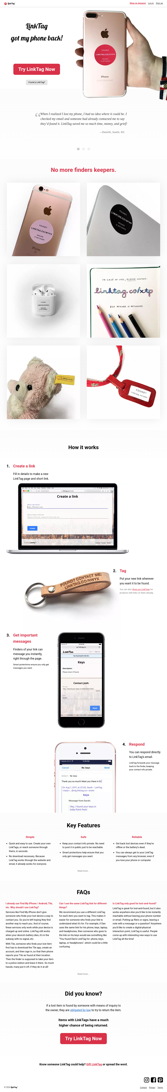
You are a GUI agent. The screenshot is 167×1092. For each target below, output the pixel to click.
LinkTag (14, 1087)
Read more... (84, 871)
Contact (143, 1087)
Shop (138, 3)
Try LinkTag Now (36, 69)
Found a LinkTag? (36, 82)
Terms (160, 1087)
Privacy (152, 1087)
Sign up (159, 3)
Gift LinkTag (94, 1064)
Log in (151, 3)
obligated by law (80, 1010)
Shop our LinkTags (141, 589)
